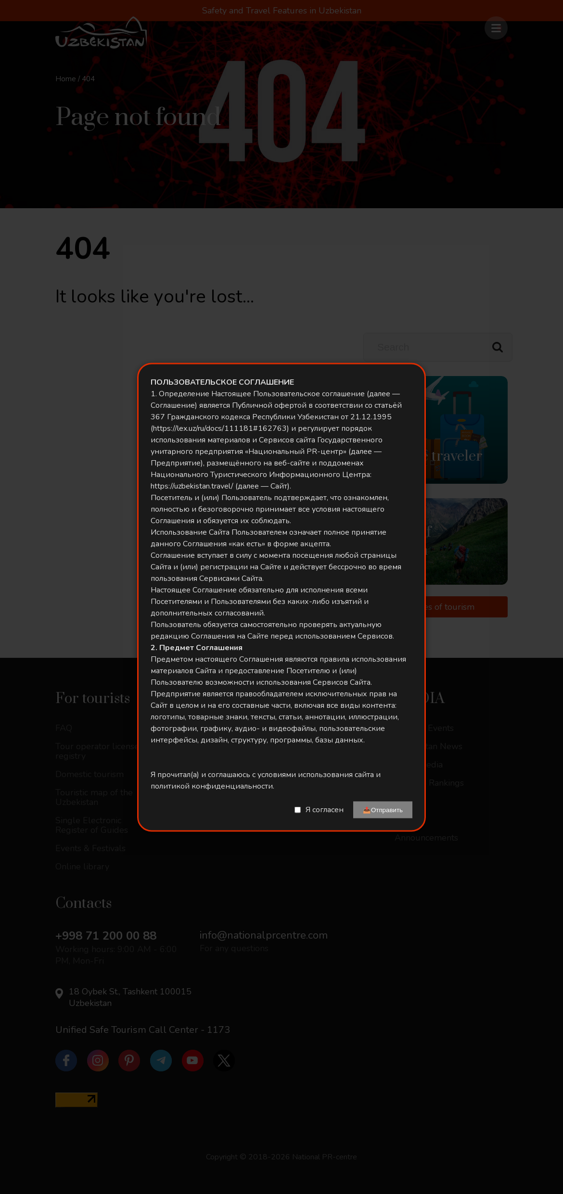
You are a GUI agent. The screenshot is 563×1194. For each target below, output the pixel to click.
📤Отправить (383, 809)
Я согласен (325, 809)
